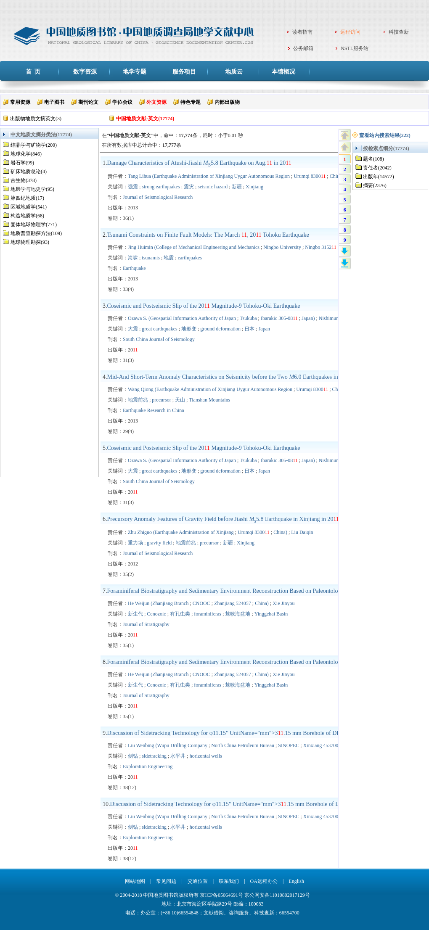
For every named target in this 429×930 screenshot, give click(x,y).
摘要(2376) (375, 185)
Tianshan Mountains (209, 400)
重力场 (135, 543)
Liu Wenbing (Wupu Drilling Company (167, 745)
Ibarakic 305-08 (279, 318)
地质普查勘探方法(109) (36, 233)
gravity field (159, 543)
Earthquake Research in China (153, 410)
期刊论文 (88, 102)
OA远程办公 (264, 881)
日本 (249, 329)
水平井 (177, 756)
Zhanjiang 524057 (232, 603)
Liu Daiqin (302, 532)
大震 (133, 329)
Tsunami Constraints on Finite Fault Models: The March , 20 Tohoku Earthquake (208, 235)
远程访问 (350, 32)
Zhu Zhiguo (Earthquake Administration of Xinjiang (181, 532)
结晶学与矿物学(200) (34, 145)
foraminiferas (207, 614)
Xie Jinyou (283, 603)
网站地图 (135, 881)
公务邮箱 (303, 48)
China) (337, 176)
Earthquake (134, 268)
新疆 (237, 187)
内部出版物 (227, 102)
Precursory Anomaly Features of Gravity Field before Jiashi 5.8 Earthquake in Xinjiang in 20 (223, 519)
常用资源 (20, 102)
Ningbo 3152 (320, 247)
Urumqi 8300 (310, 176)
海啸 (133, 258)
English (296, 881)
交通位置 (198, 881)
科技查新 (399, 32)
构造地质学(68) (27, 216)
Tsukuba (248, 318)
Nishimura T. (332, 318)
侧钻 (133, 756)
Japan (264, 329)
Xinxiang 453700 (321, 745)
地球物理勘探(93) (30, 242)
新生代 (135, 614)
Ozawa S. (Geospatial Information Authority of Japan (182, 318)
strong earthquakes (161, 187)
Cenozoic (156, 614)
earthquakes (190, 258)
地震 (169, 258)
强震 (133, 187)
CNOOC (201, 603)
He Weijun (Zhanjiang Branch (158, 603)
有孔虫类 (180, 614)
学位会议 (122, 102)
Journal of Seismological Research (158, 197)
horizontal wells (206, 756)
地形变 (188, 329)
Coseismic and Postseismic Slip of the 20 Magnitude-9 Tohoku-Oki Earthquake (203, 306)
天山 (180, 400)
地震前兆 (138, 400)
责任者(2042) (377, 168)
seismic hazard (213, 187)
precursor (161, 400)
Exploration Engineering (147, 766)
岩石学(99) (22, 163)
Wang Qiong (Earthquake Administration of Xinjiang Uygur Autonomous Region (210, 389)
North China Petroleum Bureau (242, 745)
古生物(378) (24, 180)
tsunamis (151, 258)
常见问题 (166, 881)
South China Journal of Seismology (159, 339)
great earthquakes (159, 329)
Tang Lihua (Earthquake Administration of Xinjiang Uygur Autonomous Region (209, 176)
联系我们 (229, 881)
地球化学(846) (26, 154)
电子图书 (54, 102)
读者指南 (302, 32)
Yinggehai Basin (271, 614)
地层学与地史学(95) (32, 189)
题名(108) (373, 159)
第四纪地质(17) (27, 198)
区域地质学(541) (29, 207)
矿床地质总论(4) (29, 171)
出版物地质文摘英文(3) (35, 119)
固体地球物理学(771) (34, 224)
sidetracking (154, 756)
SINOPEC (288, 745)
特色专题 (190, 102)
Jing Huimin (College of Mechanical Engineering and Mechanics (194, 247)
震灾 (189, 187)
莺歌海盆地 (237, 614)
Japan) (308, 318)
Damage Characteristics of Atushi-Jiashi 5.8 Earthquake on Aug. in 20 (199, 163)
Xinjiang (254, 187)
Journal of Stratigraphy (146, 624)
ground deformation (220, 329)
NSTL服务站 (354, 48)
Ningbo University (282, 247)
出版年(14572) (378, 177)
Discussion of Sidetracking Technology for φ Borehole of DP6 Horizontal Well (244, 733)
